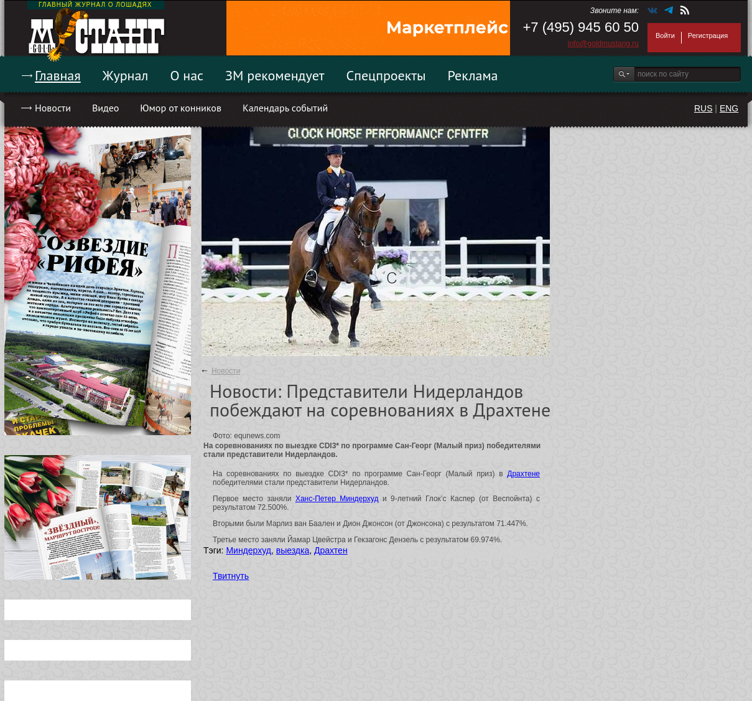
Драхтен (331, 550)
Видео (105, 107)
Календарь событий (285, 107)
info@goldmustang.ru (603, 43)
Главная (58, 75)
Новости (53, 107)
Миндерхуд (248, 550)
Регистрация (708, 35)
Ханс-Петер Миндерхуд (337, 498)
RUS (703, 108)
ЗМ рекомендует (275, 75)
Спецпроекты (386, 75)
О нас (186, 75)
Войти (665, 35)
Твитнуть (231, 576)
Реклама (473, 75)
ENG (729, 108)
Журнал (126, 75)
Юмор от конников (180, 107)
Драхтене (523, 473)
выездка (292, 550)
